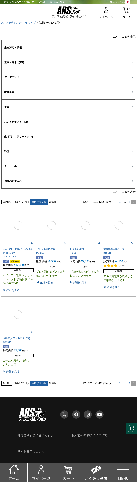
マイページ (106, 16)
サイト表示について (30, 451)
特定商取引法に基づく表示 (35, 435)
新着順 (53, 201)
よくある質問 (96, 478)
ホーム (13, 478)
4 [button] (129, 201)
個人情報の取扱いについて (89, 435)
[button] (115, 201)
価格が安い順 (21, 201)
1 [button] (120, 201)
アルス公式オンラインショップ (18, 22)
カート (126, 16)
